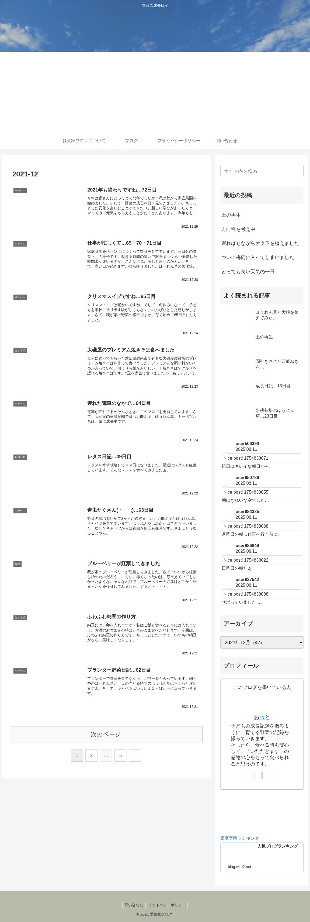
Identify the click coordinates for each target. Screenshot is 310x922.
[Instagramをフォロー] (258, 775)
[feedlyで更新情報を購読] (265, 775)
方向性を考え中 (238, 229)
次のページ (106, 735)
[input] (262, 171)
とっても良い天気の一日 (248, 271)
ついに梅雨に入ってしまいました (257, 257)
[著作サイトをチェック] (250, 775)
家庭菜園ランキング (239, 838)
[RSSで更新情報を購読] (273, 775)
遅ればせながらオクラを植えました (260, 243)
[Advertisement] (155, 92)
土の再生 (231, 215)
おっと (262, 717)
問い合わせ (133, 905)
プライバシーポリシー (167, 905)
